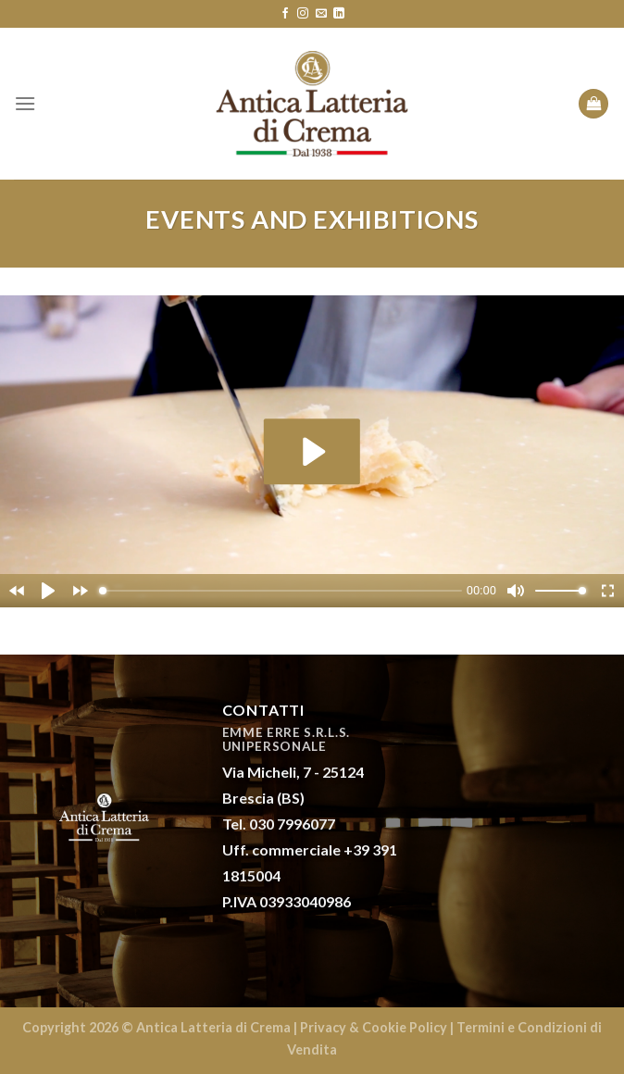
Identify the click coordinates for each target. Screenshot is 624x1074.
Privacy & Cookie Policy (373, 1027)
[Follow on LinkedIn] (338, 13)
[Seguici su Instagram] (302, 13)
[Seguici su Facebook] (285, 13)
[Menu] (25, 103)
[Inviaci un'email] (321, 13)
